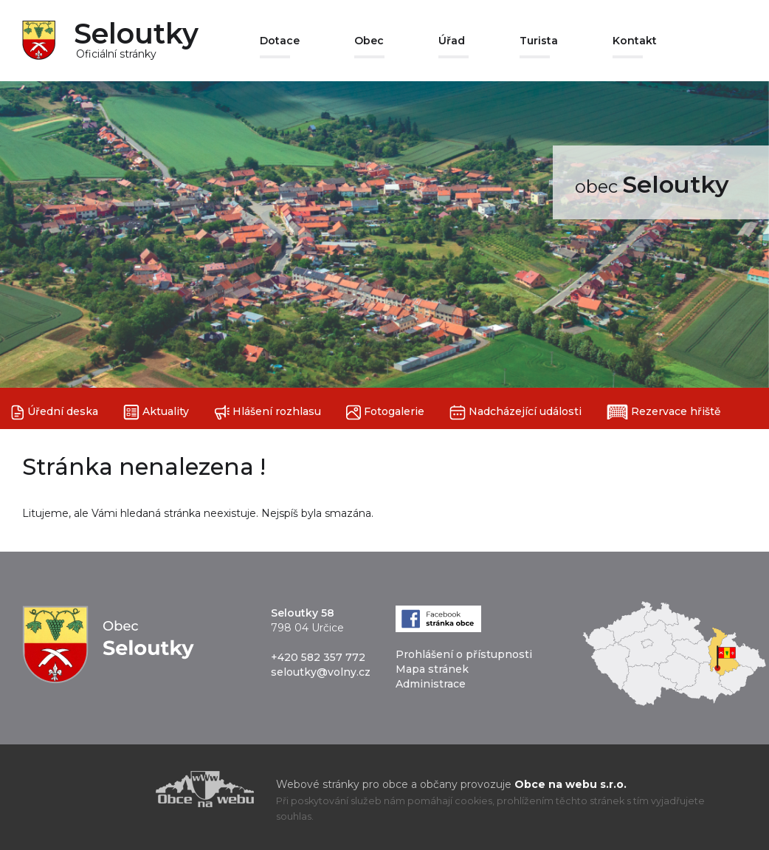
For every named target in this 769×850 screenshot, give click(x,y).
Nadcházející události (515, 412)
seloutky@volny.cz (320, 672)
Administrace (431, 683)
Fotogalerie (385, 412)
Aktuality (156, 412)
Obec (369, 40)
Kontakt (635, 40)
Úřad (451, 40)
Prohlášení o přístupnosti (464, 654)
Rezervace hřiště (664, 412)
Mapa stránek (432, 669)
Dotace (280, 40)
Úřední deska (54, 412)
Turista (539, 40)
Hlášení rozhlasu (267, 412)
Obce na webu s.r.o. (570, 784)
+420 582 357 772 (318, 657)
